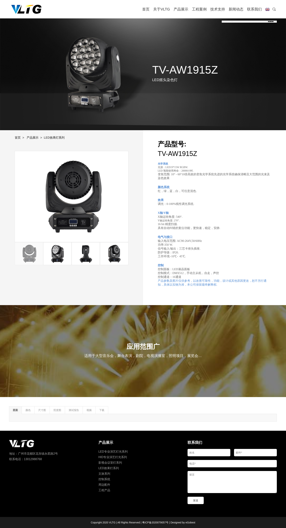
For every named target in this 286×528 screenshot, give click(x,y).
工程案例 (199, 9)
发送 (195, 500)
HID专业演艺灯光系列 (112, 457)
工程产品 (104, 490)
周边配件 (104, 484)
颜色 (28, 410)
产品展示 (181, 9)
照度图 (57, 410)
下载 (101, 410)
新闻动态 (236, 9)
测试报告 (74, 410)
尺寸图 (42, 410)
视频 (89, 410)
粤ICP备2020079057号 (155, 522)
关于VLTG (161, 9)
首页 (146, 9)
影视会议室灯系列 (110, 462)
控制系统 (104, 479)
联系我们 (254, 9)
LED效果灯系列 (54, 137)
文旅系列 (104, 473)
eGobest (190, 522)
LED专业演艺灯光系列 (113, 451)
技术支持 (217, 9)
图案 (15, 410)
